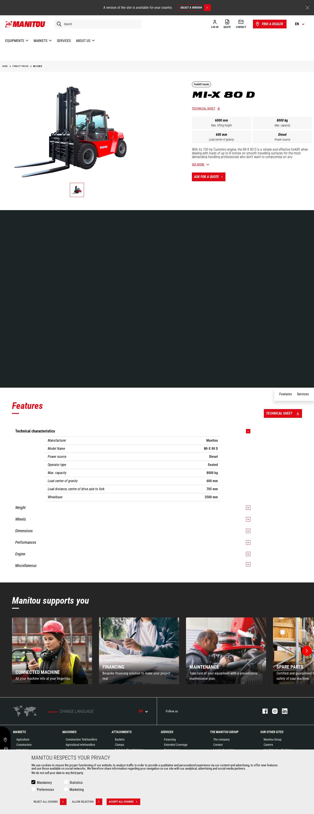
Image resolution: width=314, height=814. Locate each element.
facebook (263, 711)
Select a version (195, 8)
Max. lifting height (221, 125)
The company (221, 739)
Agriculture (22, 739)
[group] (52, 650)
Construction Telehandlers (81, 739)
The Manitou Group (224, 732)
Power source (282, 139)
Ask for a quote (209, 177)
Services (167, 732)
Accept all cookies (124, 801)
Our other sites (271, 732)
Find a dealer (269, 24)
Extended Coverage (176, 744)
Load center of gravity (221, 139)
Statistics (76, 783)
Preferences (45, 790)
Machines (69, 732)
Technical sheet (203, 108)
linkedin (282, 711)
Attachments (122, 732)
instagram (273, 711)
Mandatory (44, 783)
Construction (24, 744)
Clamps (119, 744)
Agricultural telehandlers (80, 744)
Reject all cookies (50, 801)
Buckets (120, 739)
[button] (307, 651)
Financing (170, 739)
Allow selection (87, 801)
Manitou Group (273, 739)
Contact (218, 744)
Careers (268, 744)
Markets (19, 732)
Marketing (77, 790)
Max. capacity (282, 125)
